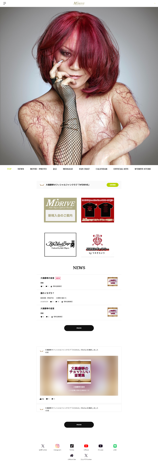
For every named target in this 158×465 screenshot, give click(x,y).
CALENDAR (101, 169)
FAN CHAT (84, 169)
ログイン (151, 3)
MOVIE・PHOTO (38, 169)
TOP (9, 169)
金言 (55, 169)
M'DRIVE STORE (143, 169)
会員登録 (112, 185)
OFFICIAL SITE (120, 169)
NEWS (21, 169)
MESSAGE (68, 169)
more (79, 328)
